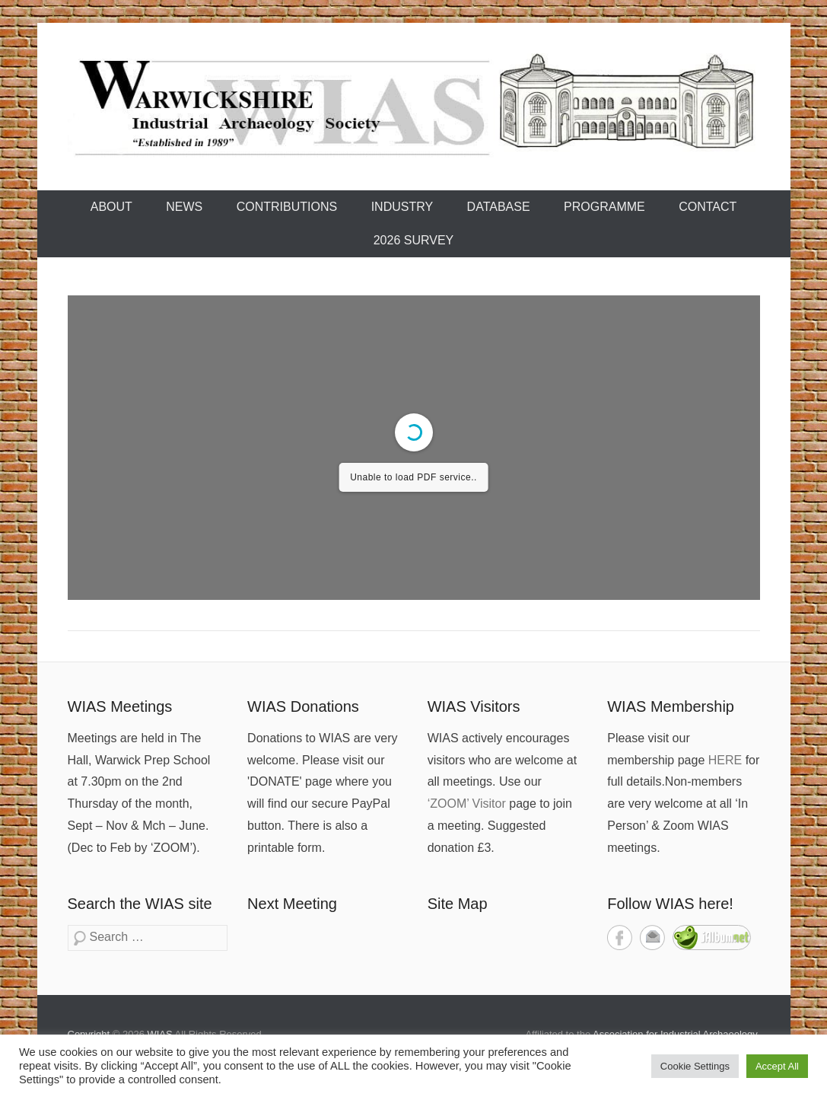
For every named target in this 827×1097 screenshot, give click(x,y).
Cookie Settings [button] (695, 1066)
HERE (725, 760)
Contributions (287, 206)
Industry (402, 206)
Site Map (458, 903)
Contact (707, 206)
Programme (604, 206)
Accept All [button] (777, 1066)
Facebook (619, 937)
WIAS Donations (303, 706)
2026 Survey (414, 240)
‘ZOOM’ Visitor (467, 803)
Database (498, 206)
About (111, 206)
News (184, 206)
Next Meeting (292, 903)
